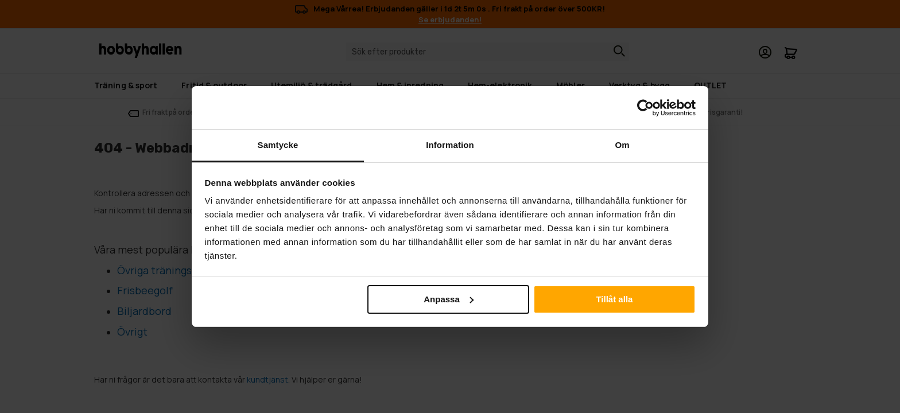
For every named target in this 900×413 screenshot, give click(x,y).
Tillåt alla (614, 299)
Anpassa (449, 299)
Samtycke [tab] (278, 145)
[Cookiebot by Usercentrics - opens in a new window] (645, 107)
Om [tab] (622, 145)
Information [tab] (450, 145)
